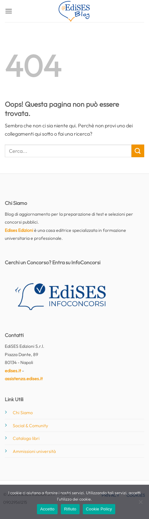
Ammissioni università (34, 451)
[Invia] (137, 151)
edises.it (13, 371)
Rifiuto (70, 509)
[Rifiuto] (140, 504)
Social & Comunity (30, 425)
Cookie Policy (99, 509)
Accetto (47, 509)
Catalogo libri (26, 438)
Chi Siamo (23, 412)
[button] (8, 11)
